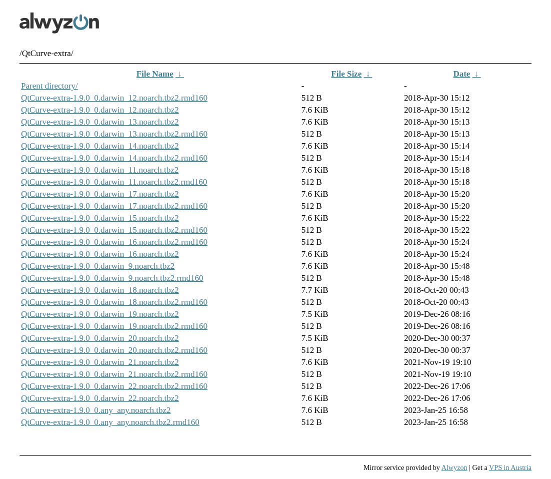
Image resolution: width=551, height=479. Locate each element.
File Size (346, 74)
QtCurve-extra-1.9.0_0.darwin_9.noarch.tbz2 (97, 266)
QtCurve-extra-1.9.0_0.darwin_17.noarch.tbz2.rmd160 (114, 206)
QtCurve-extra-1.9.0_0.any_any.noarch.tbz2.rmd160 (110, 422)
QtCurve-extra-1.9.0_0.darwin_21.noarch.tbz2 (100, 362)
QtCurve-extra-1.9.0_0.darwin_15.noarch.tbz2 (100, 218)
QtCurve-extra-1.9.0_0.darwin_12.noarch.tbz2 (100, 110)
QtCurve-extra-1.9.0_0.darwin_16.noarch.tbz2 (100, 254)
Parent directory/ (49, 86)
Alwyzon (455, 467)
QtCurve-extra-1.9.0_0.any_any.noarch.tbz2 (96, 410)
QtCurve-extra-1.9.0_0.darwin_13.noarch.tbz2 (100, 122)
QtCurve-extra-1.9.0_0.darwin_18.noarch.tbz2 (100, 290)
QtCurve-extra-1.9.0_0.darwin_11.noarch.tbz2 (99, 170)
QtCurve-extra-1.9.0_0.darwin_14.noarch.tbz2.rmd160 (114, 158)
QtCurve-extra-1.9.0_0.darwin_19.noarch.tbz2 (100, 314)
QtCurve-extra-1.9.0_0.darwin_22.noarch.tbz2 (100, 398)
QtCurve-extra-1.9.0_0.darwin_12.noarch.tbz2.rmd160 (114, 98)
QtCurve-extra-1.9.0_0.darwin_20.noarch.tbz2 (100, 338)
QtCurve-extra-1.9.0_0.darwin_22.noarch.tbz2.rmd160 (114, 386)
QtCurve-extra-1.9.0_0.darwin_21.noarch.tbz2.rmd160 (114, 374)
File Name (155, 74)
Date (461, 74)
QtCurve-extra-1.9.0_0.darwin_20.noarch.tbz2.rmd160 (114, 350)
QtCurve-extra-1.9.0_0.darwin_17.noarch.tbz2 (100, 194)
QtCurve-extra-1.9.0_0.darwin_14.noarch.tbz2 (100, 146)
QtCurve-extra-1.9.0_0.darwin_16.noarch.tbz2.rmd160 (114, 242)
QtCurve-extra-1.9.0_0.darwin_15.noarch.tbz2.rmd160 (114, 230)
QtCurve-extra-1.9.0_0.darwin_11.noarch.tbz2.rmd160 (114, 182)
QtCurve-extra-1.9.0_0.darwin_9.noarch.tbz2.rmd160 (112, 278)
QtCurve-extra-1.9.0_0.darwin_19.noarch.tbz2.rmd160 (114, 326)
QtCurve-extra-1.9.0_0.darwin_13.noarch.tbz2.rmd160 (114, 134)
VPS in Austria (510, 467)
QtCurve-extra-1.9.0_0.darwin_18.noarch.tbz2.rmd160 (114, 302)
